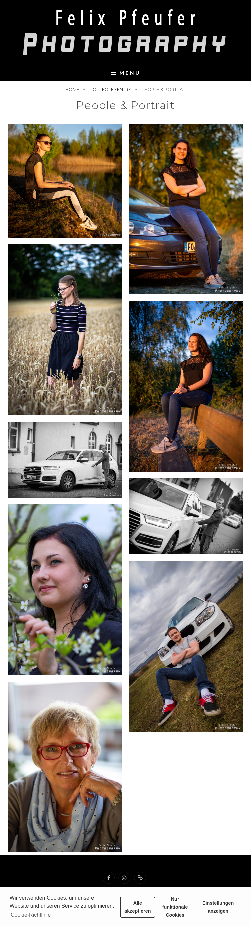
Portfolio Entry (111, 89)
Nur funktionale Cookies (175, 907)
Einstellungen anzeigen (218, 907)
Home (72, 89)
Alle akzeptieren (137, 907)
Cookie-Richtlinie (31, 915)
